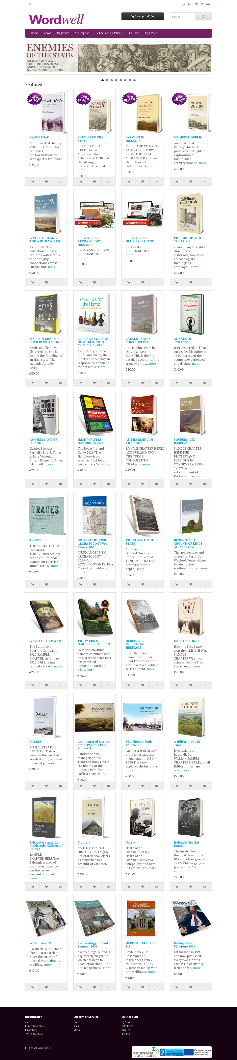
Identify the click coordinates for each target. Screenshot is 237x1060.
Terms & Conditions (33, 1034)
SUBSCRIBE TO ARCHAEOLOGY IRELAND (89, 241)
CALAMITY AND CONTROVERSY (138, 340)
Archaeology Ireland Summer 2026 (93, 944)
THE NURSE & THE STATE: (140, 541)
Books (47, 33)
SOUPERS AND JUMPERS (185, 441)
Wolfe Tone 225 (40, 943)
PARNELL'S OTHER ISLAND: (43, 441)
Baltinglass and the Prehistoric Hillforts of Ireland (46, 845)
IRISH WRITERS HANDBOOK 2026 (90, 441)
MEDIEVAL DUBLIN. (188, 137)
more (58, 159)
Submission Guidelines (109, 33)
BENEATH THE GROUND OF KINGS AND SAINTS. (188, 543)
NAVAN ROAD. (39, 137)
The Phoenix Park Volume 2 (139, 743)
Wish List (125, 1030)
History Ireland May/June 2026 (185, 944)
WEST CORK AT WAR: (45, 641)
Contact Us (78, 1022)
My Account (152, 33)
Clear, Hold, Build (187, 641)
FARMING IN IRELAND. (135, 139)
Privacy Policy (31, 1030)
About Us (29, 1022)
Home (34, 33)
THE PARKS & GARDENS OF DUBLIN (94, 642)
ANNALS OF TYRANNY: (183, 340)
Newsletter (126, 1034)
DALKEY (35, 742)
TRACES (35, 540)
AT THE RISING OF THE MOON (139, 441)
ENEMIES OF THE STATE (90, 139)
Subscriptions (83, 33)
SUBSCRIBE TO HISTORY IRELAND (140, 239)
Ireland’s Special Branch (186, 844)
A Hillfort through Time (187, 743)
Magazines (63, 33)
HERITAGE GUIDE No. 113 (141, 944)
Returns (76, 1026)
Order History (127, 1026)
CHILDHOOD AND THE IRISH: (187, 239)
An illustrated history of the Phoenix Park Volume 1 (93, 745)
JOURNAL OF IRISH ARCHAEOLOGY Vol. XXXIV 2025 (92, 543)
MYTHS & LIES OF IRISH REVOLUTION (44, 340)
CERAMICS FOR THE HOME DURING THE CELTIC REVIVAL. (93, 342)
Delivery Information (34, 1026)
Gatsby (131, 842)
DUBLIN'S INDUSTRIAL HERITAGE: (135, 644)
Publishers (133, 33)
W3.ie (48, 1048)
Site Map (77, 1030)
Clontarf (84, 842)
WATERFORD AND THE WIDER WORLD (44, 239)
